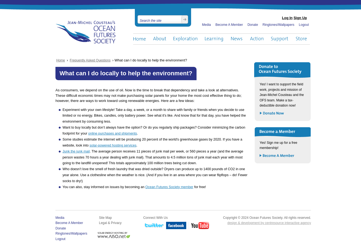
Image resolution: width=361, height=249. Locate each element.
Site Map (105, 218)
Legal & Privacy (110, 223)
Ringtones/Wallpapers (278, 25)
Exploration (185, 39)
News (236, 39)
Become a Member (277, 156)
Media (206, 25)
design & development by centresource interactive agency (269, 223)
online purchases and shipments (112, 133)
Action (256, 39)
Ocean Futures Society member (169, 187)
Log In (287, 18)
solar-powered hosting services (112, 145)
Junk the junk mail (76, 151)
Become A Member (229, 25)
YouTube (199, 226)
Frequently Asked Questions (90, 60)
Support (279, 39)
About (159, 39)
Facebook (176, 226)
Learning (214, 39)
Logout (304, 25)
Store (301, 39)
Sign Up (300, 18)
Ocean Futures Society (85, 32)
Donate (252, 25)
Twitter (153, 226)
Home (139, 39)
